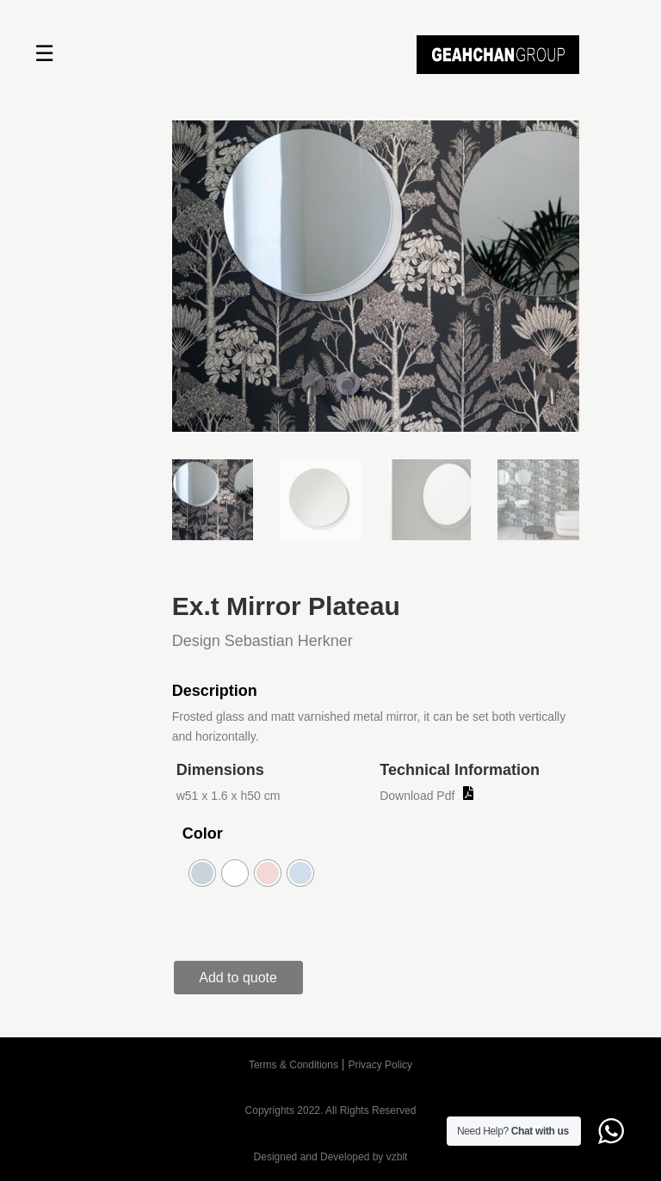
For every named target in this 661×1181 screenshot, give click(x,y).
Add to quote (238, 977)
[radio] (202, 873)
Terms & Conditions (293, 1065)
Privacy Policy (380, 1065)
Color (202, 833)
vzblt (397, 1157)
